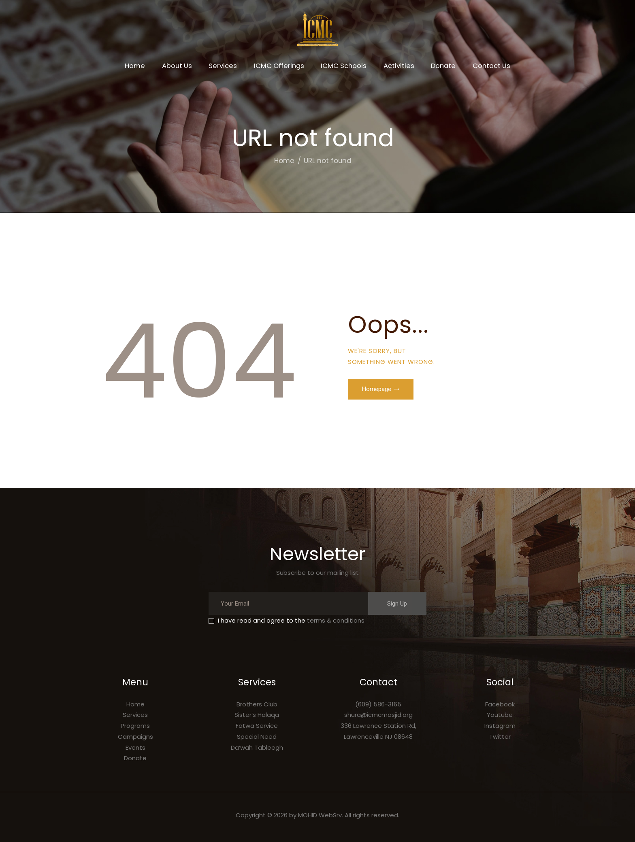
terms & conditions (335, 620)
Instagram (500, 725)
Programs (135, 725)
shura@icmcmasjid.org (378, 714)
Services (135, 714)
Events (135, 747)
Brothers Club (257, 704)
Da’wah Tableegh (257, 747)
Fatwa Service (257, 725)
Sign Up (397, 603)
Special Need (257, 736)
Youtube (500, 714)
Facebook (500, 704)
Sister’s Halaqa (256, 714)
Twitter (500, 736)
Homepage (376, 389)
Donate (135, 758)
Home (284, 161)
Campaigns (135, 736)
